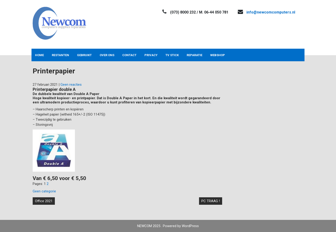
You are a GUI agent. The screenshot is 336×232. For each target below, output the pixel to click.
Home (39, 55)
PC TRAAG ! (210, 201)
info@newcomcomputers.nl (270, 12)
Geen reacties (71, 84)
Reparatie (194, 55)
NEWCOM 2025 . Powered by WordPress (168, 226)
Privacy (151, 55)
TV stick (172, 55)
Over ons (107, 55)
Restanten (60, 55)
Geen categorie (44, 191)
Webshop (217, 55)
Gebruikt (84, 55)
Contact (129, 55)
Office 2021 (43, 201)
